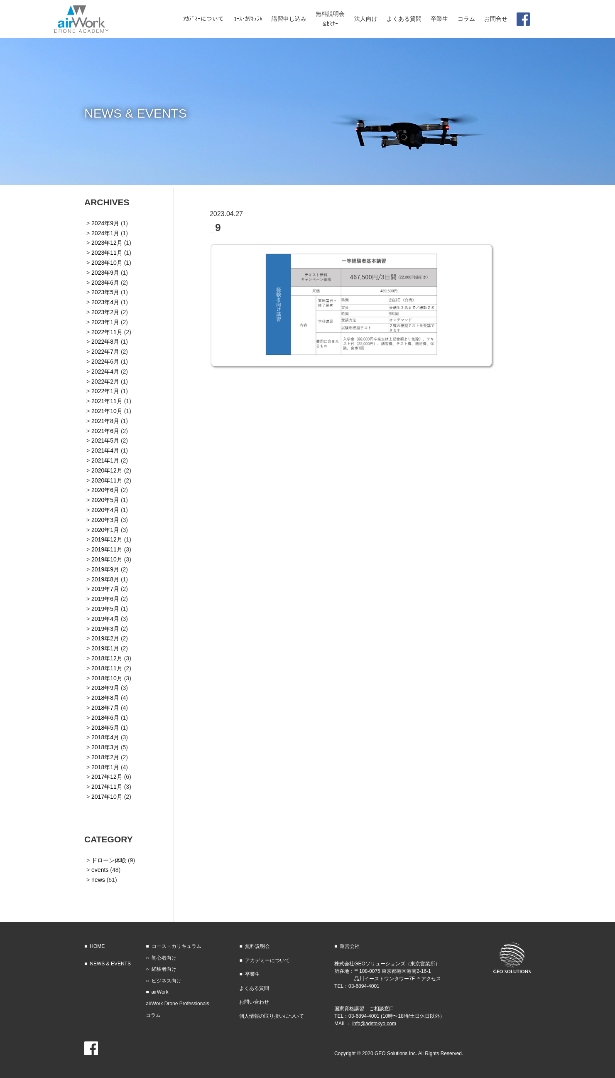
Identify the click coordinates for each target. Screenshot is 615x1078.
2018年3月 (105, 747)
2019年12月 (107, 539)
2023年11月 (107, 252)
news (98, 879)
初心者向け (164, 958)
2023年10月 (107, 262)
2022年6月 (105, 361)
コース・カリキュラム (176, 946)
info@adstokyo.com (374, 1023)
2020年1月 (105, 530)
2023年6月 (105, 282)
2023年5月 (105, 292)
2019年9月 (105, 569)
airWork (160, 992)
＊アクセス (428, 979)
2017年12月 (107, 776)
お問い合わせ (254, 1002)
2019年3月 (105, 628)
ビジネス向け (166, 981)
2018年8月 (105, 697)
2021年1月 (105, 460)
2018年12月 (107, 658)
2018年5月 (105, 727)
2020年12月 (107, 470)
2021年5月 (105, 440)
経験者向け (164, 969)
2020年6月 (105, 490)
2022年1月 (105, 391)
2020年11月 (107, 480)
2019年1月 (105, 648)
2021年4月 (105, 450)
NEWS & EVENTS (110, 964)
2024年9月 (105, 223)
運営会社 (350, 946)
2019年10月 (107, 559)
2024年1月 (105, 233)
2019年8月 (105, 579)
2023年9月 (105, 272)
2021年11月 (107, 401)
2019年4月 (105, 618)
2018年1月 (105, 767)
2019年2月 (105, 638)
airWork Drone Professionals (177, 1004)
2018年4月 (105, 737)
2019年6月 (105, 599)
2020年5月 (105, 500)
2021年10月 (107, 411)
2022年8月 (105, 341)
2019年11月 (107, 549)
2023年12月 (107, 242)
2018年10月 (107, 678)
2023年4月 (105, 302)
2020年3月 (105, 520)
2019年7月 (105, 589)
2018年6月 (105, 717)
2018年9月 (105, 687)
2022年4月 (105, 371)
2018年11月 (107, 668)
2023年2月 (105, 312)
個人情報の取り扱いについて (271, 1016)
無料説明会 (257, 946)
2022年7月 (105, 351)
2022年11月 (107, 332)
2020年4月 (105, 510)
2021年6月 (105, 431)
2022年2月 (105, 381)
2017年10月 (107, 796)
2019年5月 (105, 608)
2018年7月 (105, 707)
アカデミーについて (267, 960)
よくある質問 (254, 988)
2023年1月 (105, 322)
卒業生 (252, 974)
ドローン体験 (108, 860)
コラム (153, 1015)
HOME (97, 946)
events (99, 869)
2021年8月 (105, 421)
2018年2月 (105, 757)
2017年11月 (107, 786)
